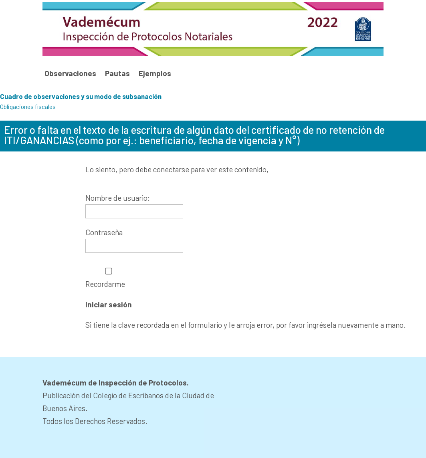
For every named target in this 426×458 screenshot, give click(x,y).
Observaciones (70, 73)
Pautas (117, 73)
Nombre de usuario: (117, 197)
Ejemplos (155, 73)
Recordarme (108, 278)
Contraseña (104, 232)
